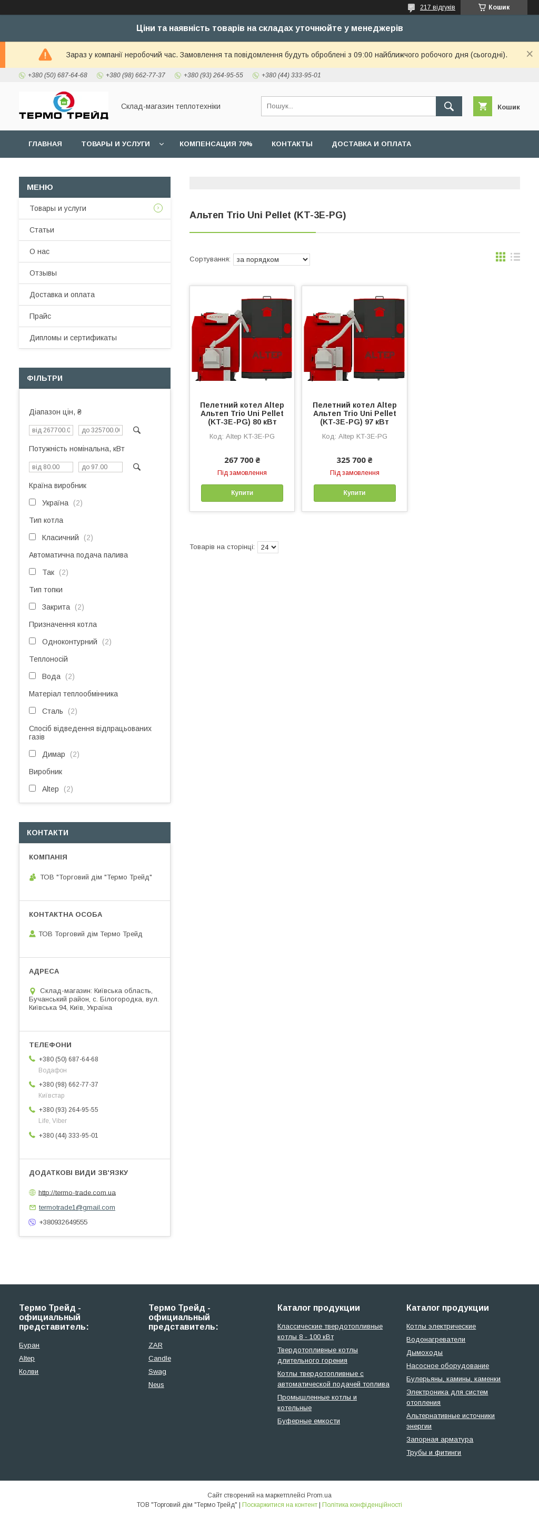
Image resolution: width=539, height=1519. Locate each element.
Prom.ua (319, 1495)
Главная (45, 144)
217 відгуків (437, 7)
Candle (159, 1358)
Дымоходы (424, 1352)
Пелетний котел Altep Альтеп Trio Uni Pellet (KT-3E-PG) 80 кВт (242, 413)
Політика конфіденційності (362, 1504)
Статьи (41, 230)
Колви (28, 1371)
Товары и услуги (115, 144)
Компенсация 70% (216, 144)
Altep (27, 1358)
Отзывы (43, 273)
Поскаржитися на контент (279, 1504)
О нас (39, 251)
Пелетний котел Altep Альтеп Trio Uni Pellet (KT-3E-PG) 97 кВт (355, 413)
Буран (29, 1345)
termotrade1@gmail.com (77, 1207)
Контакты (292, 144)
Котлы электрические (441, 1326)
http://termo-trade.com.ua (77, 1192)
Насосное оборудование (447, 1366)
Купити (242, 493)
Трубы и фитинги (433, 1452)
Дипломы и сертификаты (73, 337)
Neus (156, 1385)
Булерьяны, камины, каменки (453, 1379)
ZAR (155, 1345)
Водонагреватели (435, 1339)
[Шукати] (449, 106)
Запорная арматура (439, 1439)
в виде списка (515, 259)
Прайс (40, 316)
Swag (157, 1371)
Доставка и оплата (371, 144)
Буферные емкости (308, 1421)
